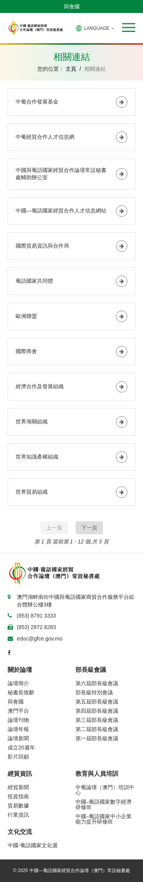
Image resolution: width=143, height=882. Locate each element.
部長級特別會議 (94, 692)
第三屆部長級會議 (97, 720)
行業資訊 (18, 815)
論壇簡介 (18, 683)
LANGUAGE (95, 28)
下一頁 (89, 528)
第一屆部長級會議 (97, 738)
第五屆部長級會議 (97, 702)
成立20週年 (21, 747)
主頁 (71, 69)
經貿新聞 (18, 787)
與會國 (72, 6)
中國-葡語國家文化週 (33, 845)
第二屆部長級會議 (97, 729)
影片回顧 (18, 757)
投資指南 (18, 796)
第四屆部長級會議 (97, 711)
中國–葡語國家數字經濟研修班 (104, 804)
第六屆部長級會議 (97, 683)
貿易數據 (18, 806)
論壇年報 (18, 729)
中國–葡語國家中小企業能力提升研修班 (104, 819)
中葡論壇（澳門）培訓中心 (105, 790)
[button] (128, 27)
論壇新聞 (18, 738)
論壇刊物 (18, 720)
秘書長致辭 (21, 692)
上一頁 (54, 528)
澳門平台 (18, 711)
